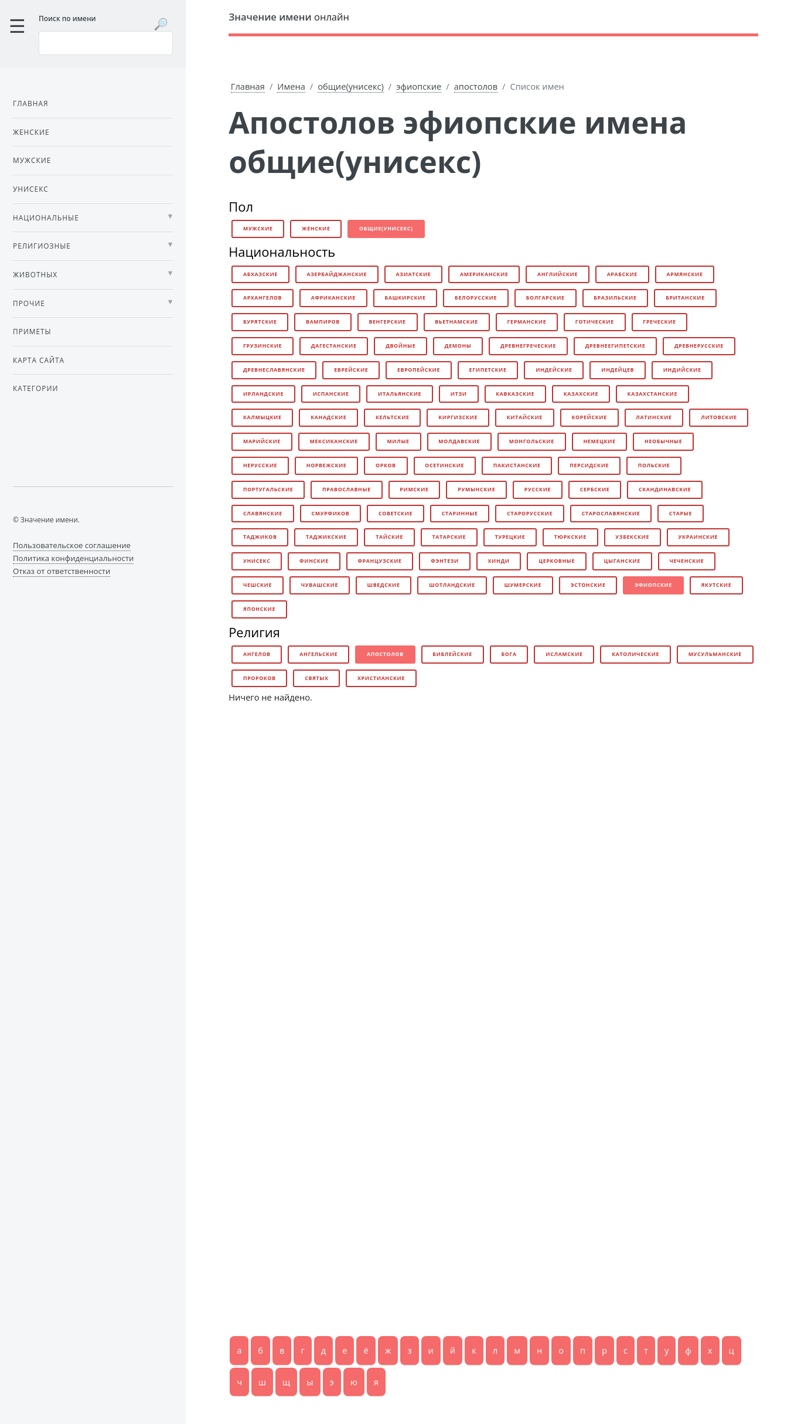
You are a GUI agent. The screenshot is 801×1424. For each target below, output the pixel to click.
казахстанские (652, 393)
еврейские (351, 369)
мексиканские (334, 441)
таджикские (326, 537)
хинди (499, 561)
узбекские (632, 537)
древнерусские (699, 345)
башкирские (404, 297)
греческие (659, 321)
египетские (488, 369)
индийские (682, 369)
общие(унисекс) (351, 86)
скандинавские (665, 489)
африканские (333, 297)
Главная (248, 86)
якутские (716, 585)
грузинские (262, 345)
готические (594, 321)
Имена (291, 86)
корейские (588, 417)
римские (414, 489)
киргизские (458, 417)
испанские (331, 393)
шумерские (522, 585)
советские (396, 513)
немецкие (599, 441)
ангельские (318, 654)
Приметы (32, 331)
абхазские (260, 274)
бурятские (260, 321)
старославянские (611, 513)
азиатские (413, 274)
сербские (595, 489)
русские (537, 489)
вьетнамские (456, 321)
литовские (719, 417)
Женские (31, 132)
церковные (556, 561)
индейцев (617, 369)
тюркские (570, 537)
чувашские (319, 585)
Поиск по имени (67, 18)
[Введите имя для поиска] (106, 43)
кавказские (515, 393)
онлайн (289, 16)
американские (484, 274)
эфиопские (418, 86)
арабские (622, 274)
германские (526, 321)
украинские (698, 537)
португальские (268, 489)
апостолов (475, 86)
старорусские (530, 513)
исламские (564, 654)
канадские (328, 417)
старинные (460, 513)
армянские (684, 274)
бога (508, 654)
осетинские (444, 465)
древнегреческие (528, 345)
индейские (554, 369)
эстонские (588, 585)
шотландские (452, 585)
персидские (589, 465)
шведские (383, 585)
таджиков (260, 537)
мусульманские (715, 654)
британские (685, 297)
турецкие (510, 537)
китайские (525, 417)
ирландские (263, 393)
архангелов (262, 297)
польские (654, 465)
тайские (389, 537)
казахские (581, 393)
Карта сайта (38, 360)
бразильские (615, 297)
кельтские (393, 417)
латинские (654, 417)
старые (680, 513)
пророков (259, 678)
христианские (381, 678)
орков (386, 465)
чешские (257, 585)
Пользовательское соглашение (72, 545)
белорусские (476, 297)
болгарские (545, 297)
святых (316, 678)
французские (379, 561)
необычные (663, 441)
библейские (452, 654)
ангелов (257, 654)
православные (346, 489)
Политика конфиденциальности (73, 558)
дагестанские (334, 345)
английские (557, 274)
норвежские (326, 465)
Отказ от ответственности (61, 571)
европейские (418, 369)
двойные (400, 345)
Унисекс (31, 188)
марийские (262, 441)
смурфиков (331, 513)
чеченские (686, 561)
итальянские (399, 393)
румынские (476, 489)
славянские (262, 513)
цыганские (622, 561)
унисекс (256, 561)
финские (314, 561)
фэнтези (445, 561)
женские (316, 228)
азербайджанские (336, 274)
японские (259, 609)
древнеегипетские (615, 345)
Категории (35, 388)
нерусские (260, 465)
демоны (458, 345)
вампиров (323, 321)
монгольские (531, 441)
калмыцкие (262, 417)
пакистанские (517, 465)
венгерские (387, 321)
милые (398, 441)
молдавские (459, 441)
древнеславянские (274, 369)
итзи (459, 393)
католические (635, 654)
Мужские (32, 160)
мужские (258, 228)
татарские (449, 537)
